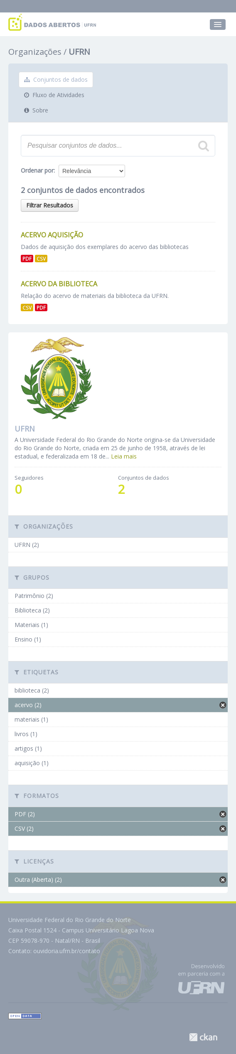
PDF (27, 258)
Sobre (36, 110)
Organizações (34, 51)
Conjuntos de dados (56, 79)
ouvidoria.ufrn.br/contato (66, 951)
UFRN (79, 51)
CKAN (203, 1037)
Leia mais (124, 456)
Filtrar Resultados (49, 205)
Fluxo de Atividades (54, 95)
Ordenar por (37, 170)
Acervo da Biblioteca (59, 283)
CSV (41, 258)
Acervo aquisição (52, 234)
